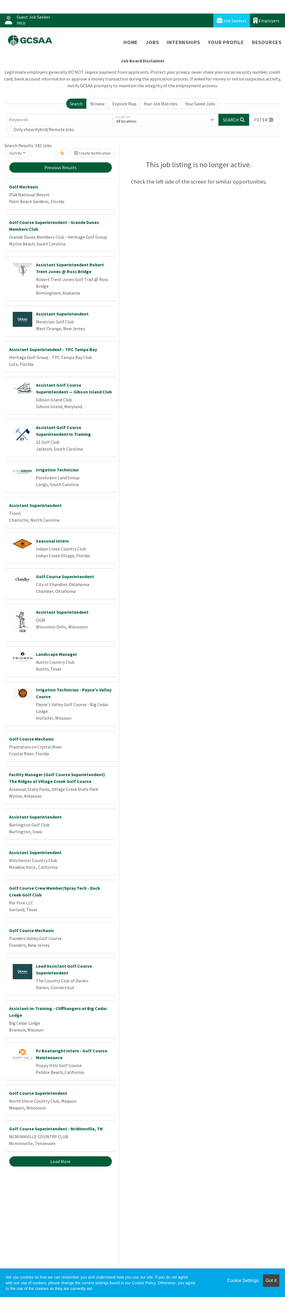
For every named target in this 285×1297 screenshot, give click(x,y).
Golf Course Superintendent (65, 576)
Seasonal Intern (52, 541)
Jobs (152, 42)
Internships (183, 42)
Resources (267, 42)
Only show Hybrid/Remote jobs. (44, 129)
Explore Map (124, 103)
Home (130, 42)
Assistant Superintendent (62, 314)
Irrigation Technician (57, 470)
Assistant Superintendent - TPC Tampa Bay (53, 349)
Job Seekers (232, 20)
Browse (97, 103)
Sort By (15, 153)
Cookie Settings (243, 1280)
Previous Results (60, 167)
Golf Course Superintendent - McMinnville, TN (56, 1128)
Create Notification (92, 153)
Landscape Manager (56, 654)
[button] (263, 120)
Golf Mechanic (23, 187)
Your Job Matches (160, 103)
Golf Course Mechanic (31, 739)
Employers (266, 20)
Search (76, 103)
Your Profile (226, 42)
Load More (60, 1161)
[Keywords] (60, 120)
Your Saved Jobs (200, 103)
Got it (271, 1280)
